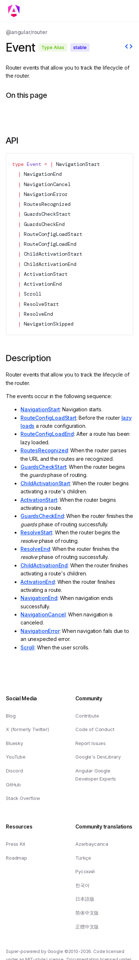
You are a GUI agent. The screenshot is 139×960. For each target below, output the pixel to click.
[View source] (128, 47)
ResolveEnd (38, 314)
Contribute (87, 715)
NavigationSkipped (49, 323)
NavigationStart (78, 164)
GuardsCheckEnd (44, 223)
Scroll (32, 293)
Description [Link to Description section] (28, 358)
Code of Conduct (94, 729)
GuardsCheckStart (47, 214)
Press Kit (15, 844)
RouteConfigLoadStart (53, 234)
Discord (14, 771)
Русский (85, 871)
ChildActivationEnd (50, 263)
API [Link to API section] (12, 140)
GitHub (13, 784)
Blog (10, 715)
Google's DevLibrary (98, 757)
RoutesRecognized (47, 204)
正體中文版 (87, 926)
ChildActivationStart (53, 254)
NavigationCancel (47, 184)
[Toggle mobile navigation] (16, 11)
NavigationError (46, 194)
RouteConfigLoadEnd (50, 244)
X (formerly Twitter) (27, 729)
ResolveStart (41, 303)
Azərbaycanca (91, 844)
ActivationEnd (43, 284)
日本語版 (84, 899)
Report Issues (90, 743)
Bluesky (14, 743)
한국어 (82, 885)
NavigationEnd (43, 174)
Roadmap (16, 857)
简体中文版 (87, 913)
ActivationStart (46, 274)
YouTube (16, 757)
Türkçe (83, 857)
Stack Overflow (23, 798)
